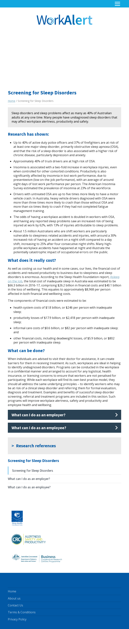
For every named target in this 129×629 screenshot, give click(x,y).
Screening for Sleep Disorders (32, 470)
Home (11, 101)
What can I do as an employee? (29, 487)
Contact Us (15, 605)
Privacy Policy (17, 619)
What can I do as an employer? (29, 479)
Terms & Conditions (22, 612)
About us (14, 598)
